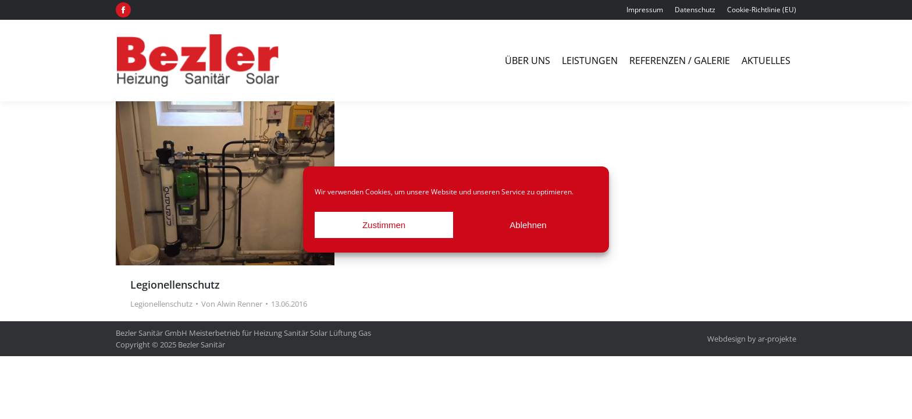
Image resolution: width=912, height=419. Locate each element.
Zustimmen (383, 225)
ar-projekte (777, 338)
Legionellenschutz (175, 285)
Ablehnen (528, 225)
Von (231, 304)
